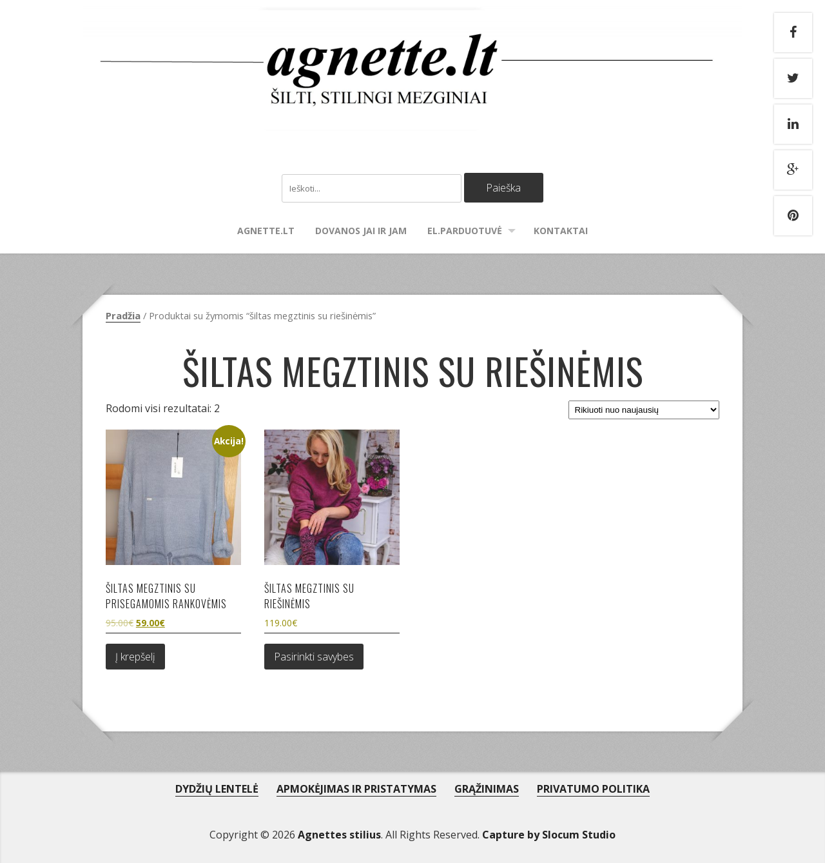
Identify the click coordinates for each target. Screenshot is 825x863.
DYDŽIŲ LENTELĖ (216, 789)
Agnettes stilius (339, 835)
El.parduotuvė (464, 230)
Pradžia (123, 315)
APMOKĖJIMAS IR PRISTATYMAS (356, 789)
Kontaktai (561, 230)
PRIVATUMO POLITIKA (593, 789)
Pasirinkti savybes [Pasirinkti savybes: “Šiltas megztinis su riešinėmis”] (314, 657)
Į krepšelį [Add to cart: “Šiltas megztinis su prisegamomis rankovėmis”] (135, 657)
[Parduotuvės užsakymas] (643, 410)
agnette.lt (266, 230)
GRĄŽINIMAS (486, 789)
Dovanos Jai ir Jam (361, 230)
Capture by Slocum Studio (549, 835)
